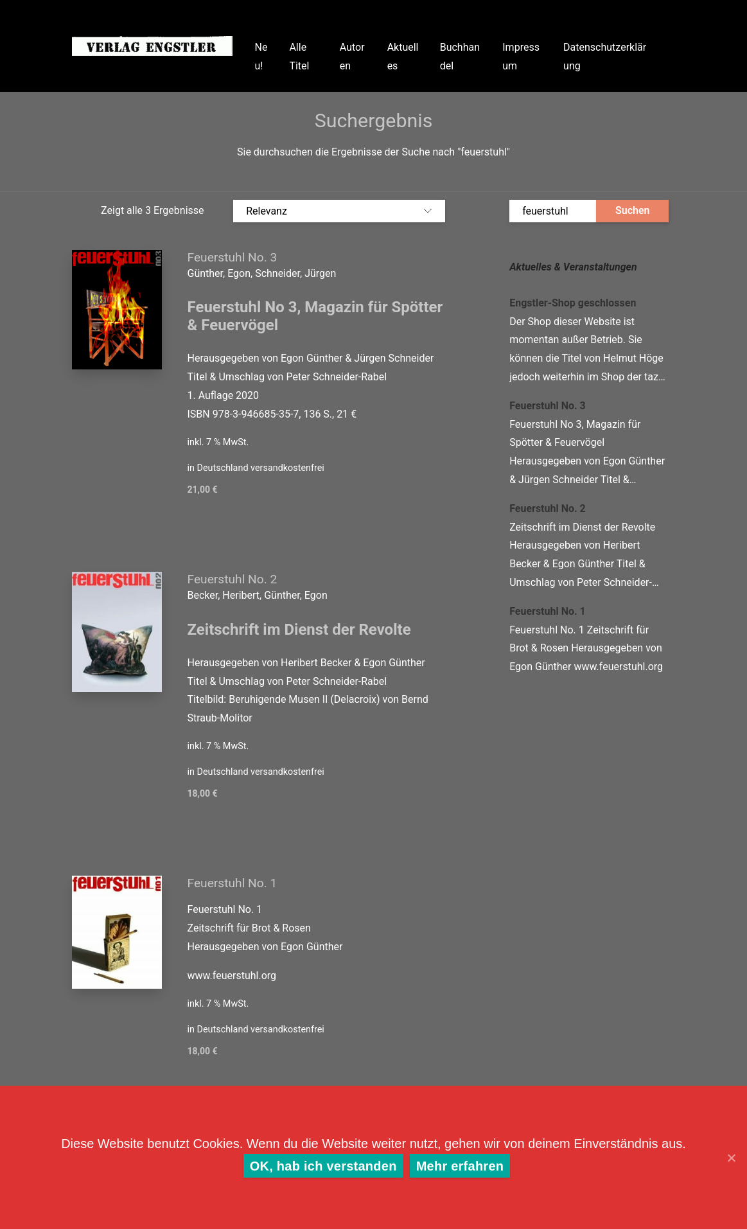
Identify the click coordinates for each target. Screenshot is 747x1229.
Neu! (261, 56)
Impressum (521, 56)
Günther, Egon (296, 595)
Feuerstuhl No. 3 (232, 257)
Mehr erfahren (460, 1166)
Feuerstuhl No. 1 (232, 883)
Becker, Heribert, (226, 595)
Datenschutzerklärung (604, 56)
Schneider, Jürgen (295, 273)
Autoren (352, 56)
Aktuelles (403, 56)
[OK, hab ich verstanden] (731, 1157)
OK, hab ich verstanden (323, 1166)
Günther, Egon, (222, 273)
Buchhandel (460, 56)
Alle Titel (299, 56)
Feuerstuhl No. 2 (232, 579)
